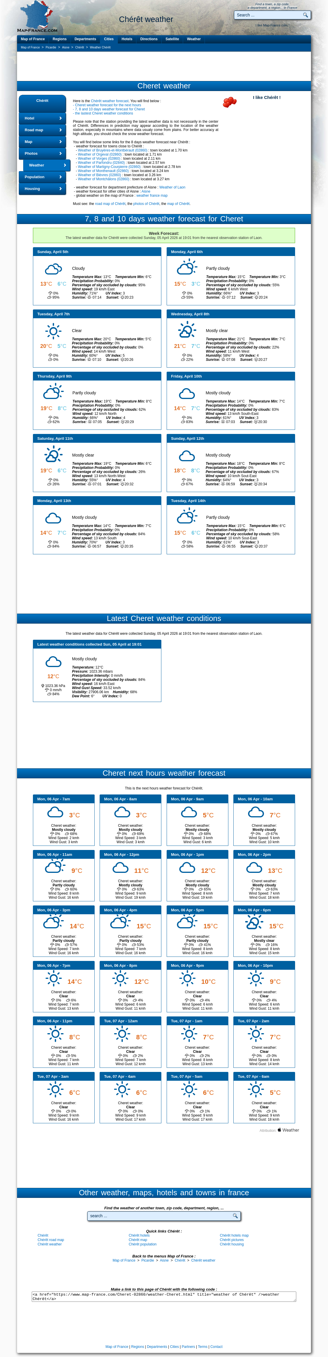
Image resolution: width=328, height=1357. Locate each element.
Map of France (33, 39)
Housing (32, 188)
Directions (149, 39)
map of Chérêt (178, 204)
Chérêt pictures (232, 1240)
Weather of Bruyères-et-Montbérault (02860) (112, 150)
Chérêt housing (232, 1244)
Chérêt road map (51, 1240)
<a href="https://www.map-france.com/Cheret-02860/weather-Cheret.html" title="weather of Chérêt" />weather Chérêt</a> (164, 1297)
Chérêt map (138, 1240)
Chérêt (42, 100)
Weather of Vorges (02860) (99, 158)
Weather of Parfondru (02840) (101, 163)
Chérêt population (143, 1244)
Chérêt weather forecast (109, 101)
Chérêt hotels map (234, 1235)
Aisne (145, 191)
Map (28, 141)
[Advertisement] (164, 66)
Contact (216, 1347)
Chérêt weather (50, 1244)
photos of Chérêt (146, 204)
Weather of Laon (172, 187)
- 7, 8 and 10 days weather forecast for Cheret (109, 109)
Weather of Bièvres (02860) (99, 175)
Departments (85, 39)
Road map (34, 130)
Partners (188, 1347)
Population (34, 177)
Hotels (127, 39)
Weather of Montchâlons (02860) (103, 179)
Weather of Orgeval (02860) (100, 154)
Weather (194, 39)
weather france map (152, 195)
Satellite (172, 39)
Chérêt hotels (139, 1235)
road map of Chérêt (110, 204)
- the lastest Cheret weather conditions (103, 113)
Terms (202, 1347)
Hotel (29, 118)
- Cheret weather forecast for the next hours (107, 105)
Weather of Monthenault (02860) (103, 171)
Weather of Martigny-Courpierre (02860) (109, 167)
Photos (31, 153)
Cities (109, 39)
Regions (59, 39)
